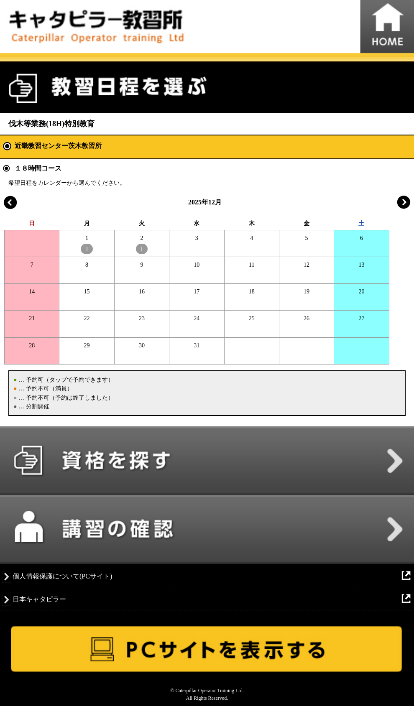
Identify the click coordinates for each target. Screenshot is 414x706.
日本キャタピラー (39, 599)
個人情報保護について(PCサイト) (62, 576)
